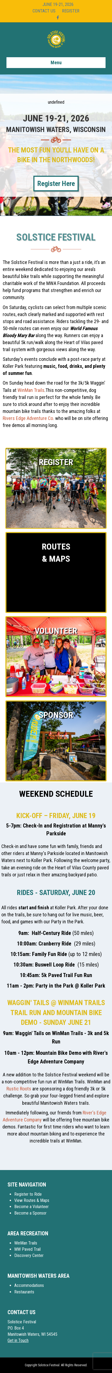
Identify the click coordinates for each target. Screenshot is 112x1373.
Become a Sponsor (30, 1213)
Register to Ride (28, 1194)
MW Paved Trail (27, 1249)
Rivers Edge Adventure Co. (28, 418)
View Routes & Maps (31, 1200)
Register (70, 10)
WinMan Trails (31, 390)
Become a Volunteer (31, 1206)
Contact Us (44, 10)
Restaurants (24, 1291)
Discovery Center (29, 1255)
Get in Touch (18, 1340)
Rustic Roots (18, 1088)
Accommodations (29, 1285)
